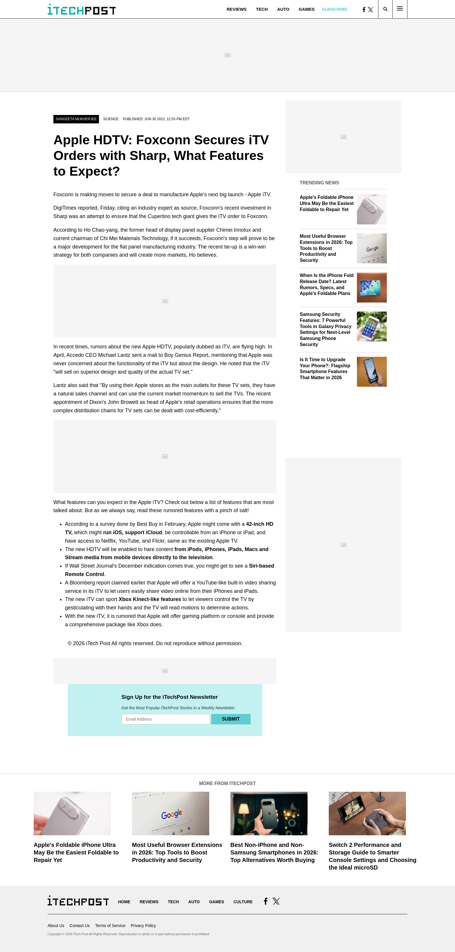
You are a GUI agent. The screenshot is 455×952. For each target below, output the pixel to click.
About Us (56, 925)
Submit (231, 719)
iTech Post (98, 643)
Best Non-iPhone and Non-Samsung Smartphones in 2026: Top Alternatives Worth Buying (274, 852)
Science (110, 119)
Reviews (237, 9)
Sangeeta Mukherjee (76, 119)
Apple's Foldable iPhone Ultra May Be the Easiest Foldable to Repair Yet (327, 203)
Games (307, 9)
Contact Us (80, 925)
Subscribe (334, 9)
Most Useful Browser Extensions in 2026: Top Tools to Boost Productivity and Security (326, 248)
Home (124, 901)
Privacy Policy (143, 925)
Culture (243, 901)
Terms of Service (110, 925)
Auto (283, 9)
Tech (262, 9)
